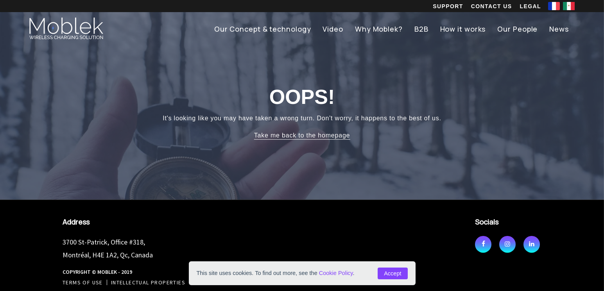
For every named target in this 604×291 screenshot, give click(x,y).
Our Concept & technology (262, 29)
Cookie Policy (336, 273)
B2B (421, 29)
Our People (517, 29)
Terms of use (83, 282)
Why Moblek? (379, 29)
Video (333, 29)
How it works (463, 29)
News (559, 29)
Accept (392, 273)
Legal (530, 6)
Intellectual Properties (148, 282)
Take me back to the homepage (302, 135)
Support (448, 6)
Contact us (491, 6)
